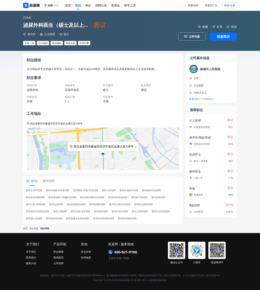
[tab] (32, 180)
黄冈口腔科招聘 (140, 210)
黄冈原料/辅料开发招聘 (92, 196)
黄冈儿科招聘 (109, 189)
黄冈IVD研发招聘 (161, 210)
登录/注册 (229, 5)
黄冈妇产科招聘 (139, 196)
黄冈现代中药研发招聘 (37, 210)
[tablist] (103, 180)
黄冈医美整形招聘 (127, 217)
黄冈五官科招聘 (34, 189)
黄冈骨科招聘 (101, 210)
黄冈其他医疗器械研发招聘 (62, 196)
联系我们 (31, 257)
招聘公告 (101, 5)
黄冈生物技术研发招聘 (57, 189)
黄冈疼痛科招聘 (97, 203)
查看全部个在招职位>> (201, 99)
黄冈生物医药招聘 (129, 189)
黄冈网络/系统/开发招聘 (85, 189)
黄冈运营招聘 (56, 203)
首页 (68, 5)
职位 (78, 5)
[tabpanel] (103, 204)
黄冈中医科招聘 (120, 210)
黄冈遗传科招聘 (54, 217)
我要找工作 (211, 5)
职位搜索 (58, 251)
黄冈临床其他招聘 (151, 189)
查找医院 (58, 257)
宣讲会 (115, 5)
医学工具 (130, 5)
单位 (88, 5)
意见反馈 (86, 251)
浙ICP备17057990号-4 (94, 274)
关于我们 (31, 251)
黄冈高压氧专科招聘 (119, 203)
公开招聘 (58, 262)
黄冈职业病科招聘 (143, 203)
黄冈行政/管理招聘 (36, 203)
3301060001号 (212, 274)
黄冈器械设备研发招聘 (77, 217)
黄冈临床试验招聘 (35, 196)
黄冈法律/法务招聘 (80, 210)
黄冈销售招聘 (158, 196)
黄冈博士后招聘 (34, 217)
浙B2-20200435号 (172, 274)
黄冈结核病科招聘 (76, 203)
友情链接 (86, 257)
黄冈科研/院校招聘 (118, 196)
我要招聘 (193, 5)
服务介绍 (31, 262)
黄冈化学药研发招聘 (103, 217)
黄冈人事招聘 (60, 210)
